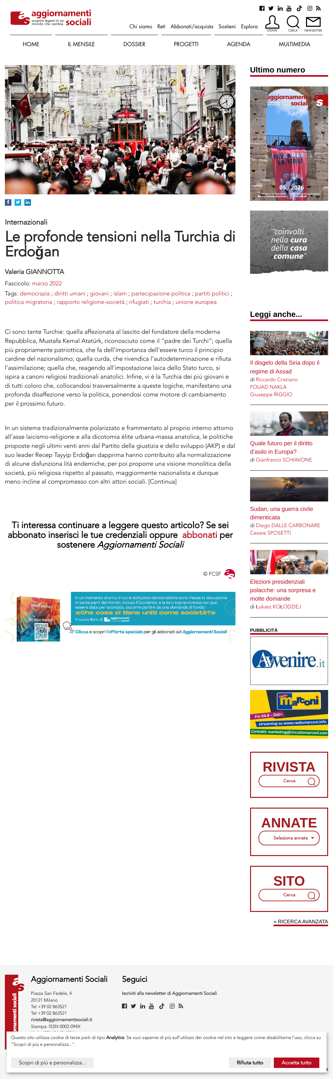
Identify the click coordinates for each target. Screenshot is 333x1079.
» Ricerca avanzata (300, 922)
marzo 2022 (47, 283)
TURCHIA (162, 302)
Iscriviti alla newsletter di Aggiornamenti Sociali (169, 993)
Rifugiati (139, 302)
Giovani (99, 293)
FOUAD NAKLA (268, 387)
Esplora (249, 26)
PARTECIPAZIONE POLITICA (161, 293)
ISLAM (120, 293)
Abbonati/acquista (192, 26)
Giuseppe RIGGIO (271, 394)
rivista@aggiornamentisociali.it (61, 1019)
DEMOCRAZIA (35, 293)
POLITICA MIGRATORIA (28, 302)
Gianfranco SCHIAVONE (284, 460)
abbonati (201, 535)
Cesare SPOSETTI (270, 533)
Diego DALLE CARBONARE (288, 525)
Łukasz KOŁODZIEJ (278, 607)
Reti (161, 26)
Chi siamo (140, 26)
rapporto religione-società (91, 302)
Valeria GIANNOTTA (34, 272)
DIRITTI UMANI (70, 293)
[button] (272, 24)
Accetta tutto (297, 1063)
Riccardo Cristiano (277, 379)
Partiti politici (212, 293)
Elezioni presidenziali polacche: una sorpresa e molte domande (283, 590)
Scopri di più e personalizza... (52, 1063)
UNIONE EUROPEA (196, 302)
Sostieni (227, 26)
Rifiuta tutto (250, 1063)
